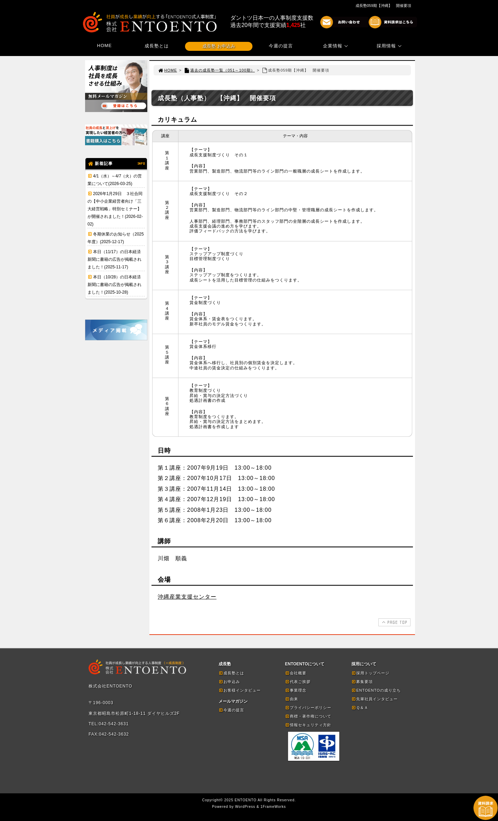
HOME (104, 45)
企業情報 (336, 45)
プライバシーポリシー (308, 707)
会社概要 (295, 673)
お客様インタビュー (240, 690)
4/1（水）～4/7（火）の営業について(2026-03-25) (114, 180)
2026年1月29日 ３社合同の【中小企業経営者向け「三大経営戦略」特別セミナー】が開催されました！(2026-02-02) (115, 209)
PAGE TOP (393, 622)
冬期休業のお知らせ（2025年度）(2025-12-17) (115, 238)
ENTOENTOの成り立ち (376, 690)
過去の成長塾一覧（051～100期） (219, 70)
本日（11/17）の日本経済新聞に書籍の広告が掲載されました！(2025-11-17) (114, 259)
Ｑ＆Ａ (359, 707)
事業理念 (295, 690)
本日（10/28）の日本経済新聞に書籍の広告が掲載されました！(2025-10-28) (114, 285)
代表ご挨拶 (298, 682)
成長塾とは (157, 45)
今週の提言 (281, 45)
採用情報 (390, 45)
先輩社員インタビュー (374, 699)
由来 (291, 699)
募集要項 (362, 682)
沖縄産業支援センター (187, 597)
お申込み (229, 682)
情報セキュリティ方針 (308, 725)
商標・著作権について (308, 716)
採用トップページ (370, 673)
